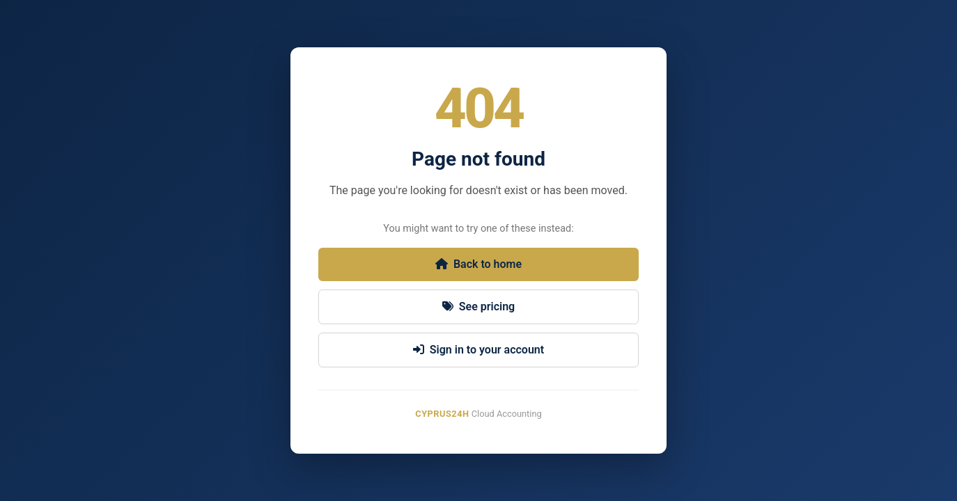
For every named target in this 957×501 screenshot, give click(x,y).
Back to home (478, 264)
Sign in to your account (478, 349)
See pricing (478, 306)
